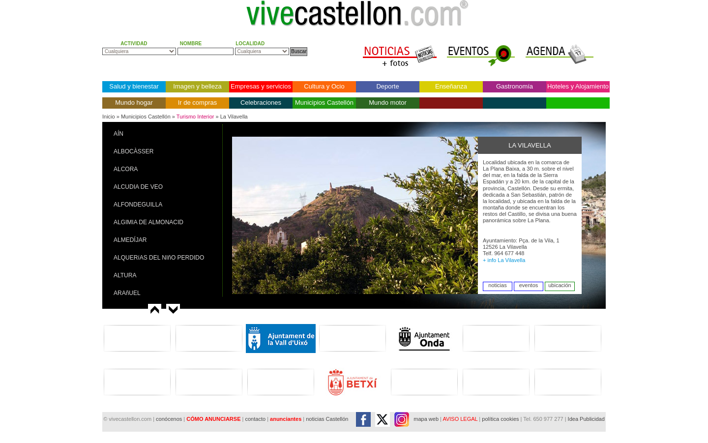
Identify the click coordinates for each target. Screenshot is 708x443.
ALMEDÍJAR (130, 239)
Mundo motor (388, 102)
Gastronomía (514, 86)
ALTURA (125, 275)
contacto (255, 419)
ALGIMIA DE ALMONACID (148, 222)
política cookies (500, 419)
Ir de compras (197, 102)
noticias (497, 285)
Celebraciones (260, 102)
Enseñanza (451, 86)
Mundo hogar (134, 102)
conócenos (169, 419)
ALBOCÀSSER (133, 151)
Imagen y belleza (197, 86)
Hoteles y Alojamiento (578, 86)
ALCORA (126, 169)
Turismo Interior (195, 116)
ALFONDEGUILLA (138, 204)
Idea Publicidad (586, 419)
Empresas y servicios (261, 86)
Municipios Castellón (324, 102)
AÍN (118, 133)
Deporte (387, 86)
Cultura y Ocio (324, 86)
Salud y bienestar (133, 86)
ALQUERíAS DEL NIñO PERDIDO (159, 257)
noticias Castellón (327, 419)
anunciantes (285, 419)
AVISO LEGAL (459, 419)
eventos (528, 285)
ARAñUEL (127, 293)
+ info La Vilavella (504, 260)
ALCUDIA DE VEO (138, 186)
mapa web (426, 419)
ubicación (559, 285)
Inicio (108, 116)
